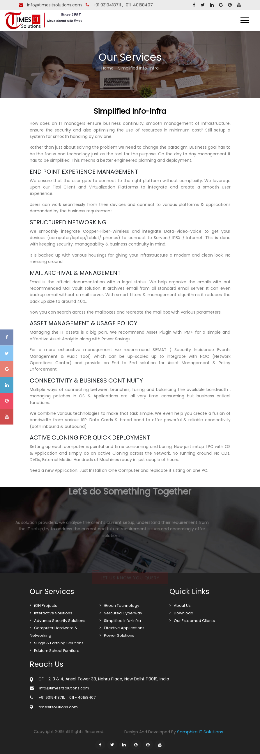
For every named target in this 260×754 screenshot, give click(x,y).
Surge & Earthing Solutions (59, 643)
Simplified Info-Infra (122, 620)
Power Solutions (119, 635)
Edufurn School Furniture (56, 650)
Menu (238, 20)
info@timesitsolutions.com (54, 5)
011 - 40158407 (82, 697)
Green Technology (121, 605)
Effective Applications (124, 628)
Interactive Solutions (53, 613)
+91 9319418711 (107, 5)
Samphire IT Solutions (200, 732)
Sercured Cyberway (123, 613)
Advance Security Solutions (59, 620)
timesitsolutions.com (58, 707)
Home (107, 68)
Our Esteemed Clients (194, 620)
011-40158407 (139, 5)
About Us (182, 605)
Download (183, 613)
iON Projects (45, 605)
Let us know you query (130, 580)
